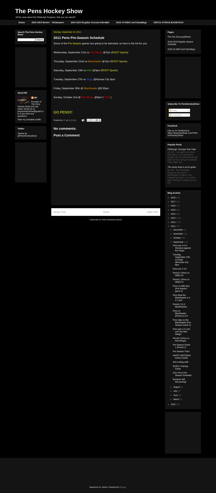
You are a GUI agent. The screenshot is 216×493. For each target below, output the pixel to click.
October (177, 238)
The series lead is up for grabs (182, 167)
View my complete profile (29, 119)
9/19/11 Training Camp (180, 367)
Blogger (122, 487)
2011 (173, 226)
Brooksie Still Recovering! (179, 380)
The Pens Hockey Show (48, 11)
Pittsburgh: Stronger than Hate (182, 149)
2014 (173, 214)
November (178, 234)
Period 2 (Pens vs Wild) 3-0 (181, 274)
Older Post (152, 212)
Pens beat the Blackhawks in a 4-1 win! (181, 297)
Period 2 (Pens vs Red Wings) (181, 339)
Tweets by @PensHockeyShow (27, 134)
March (176, 399)
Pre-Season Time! (181, 351)
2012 (173, 222)
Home (21, 22)
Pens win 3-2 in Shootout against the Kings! (182, 248)
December (178, 230)
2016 (173, 205)
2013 (173, 218)
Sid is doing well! (180, 362)
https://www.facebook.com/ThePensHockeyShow (183, 134)
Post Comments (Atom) (112, 220)
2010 (173, 404)
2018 (173, 197)
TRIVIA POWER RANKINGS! (168, 22)
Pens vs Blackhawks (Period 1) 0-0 (180, 313)
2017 (173, 201)
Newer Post (60, 212)
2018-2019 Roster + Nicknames (48, 22)
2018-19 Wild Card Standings (131, 22)
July (175, 391)
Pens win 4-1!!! (180, 269)
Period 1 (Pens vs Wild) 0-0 (181, 280)
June (175, 395)
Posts (173, 110)
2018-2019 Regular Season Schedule (90, 22)
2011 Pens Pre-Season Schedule (182, 374)
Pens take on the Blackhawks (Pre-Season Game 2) (182, 322)
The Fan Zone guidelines (179, 37)
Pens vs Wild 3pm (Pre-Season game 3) (181, 288)
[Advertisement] (27, 66)
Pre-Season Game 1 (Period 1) (181, 346)
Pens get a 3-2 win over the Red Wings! (181, 331)
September (178, 242)
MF (35, 97)
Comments (175, 115)
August (176, 387)
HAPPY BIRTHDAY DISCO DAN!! (182, 356)
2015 (173, 210)
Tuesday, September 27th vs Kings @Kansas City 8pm (181, 259)
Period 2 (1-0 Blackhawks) (180, 305)
